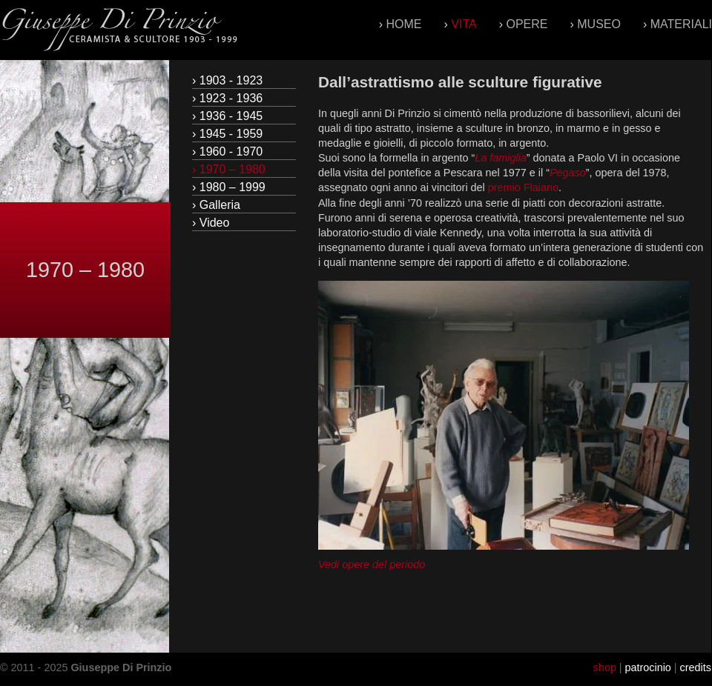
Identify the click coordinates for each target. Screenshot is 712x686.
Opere (526, 24)
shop (604, 667)
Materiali (681, 24)
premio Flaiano (523, 187)
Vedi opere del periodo (371, 564)
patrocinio (647, 667)
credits (695, 667)
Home (404, 24)
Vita (463, 24)
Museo (599, 24)
